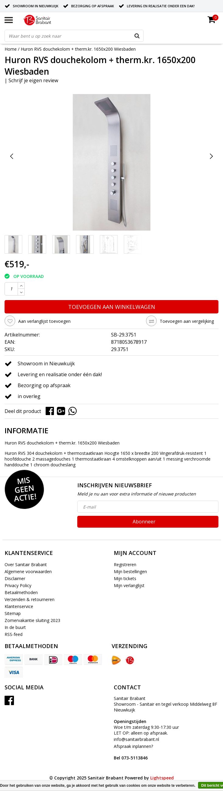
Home (11, 49)
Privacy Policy (18, 585)
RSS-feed (14, 634)
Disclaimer (15, 578)
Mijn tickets (125, 578)
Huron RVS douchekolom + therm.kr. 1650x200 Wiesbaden (78, 49)
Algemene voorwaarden (28, 571)
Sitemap (13, 613)
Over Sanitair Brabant (26, 564)
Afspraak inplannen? (133, 752)
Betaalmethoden (21, 592)
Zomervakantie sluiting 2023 (32, 620)
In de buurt (15, 627)
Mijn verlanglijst (129, 585)
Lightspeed (162, 778)
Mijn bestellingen (130, 571)
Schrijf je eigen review (33, 80)
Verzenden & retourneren (29, 599)
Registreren (125, 564)
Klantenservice (19, 606)
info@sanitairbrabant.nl (136, 739)
